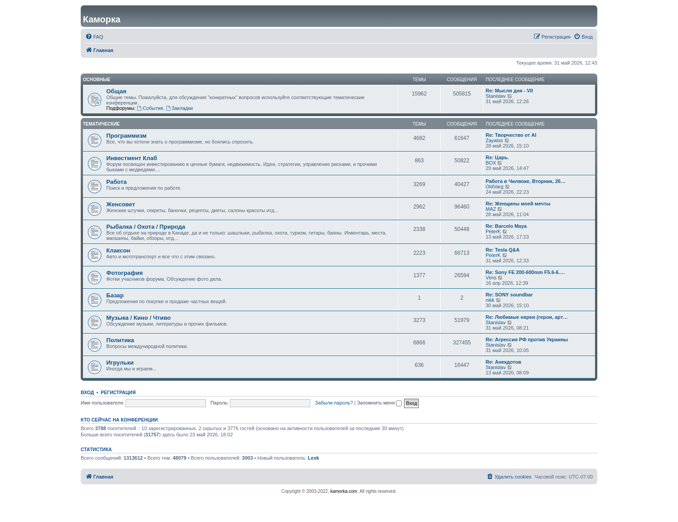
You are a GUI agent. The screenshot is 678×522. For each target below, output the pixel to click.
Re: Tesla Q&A (503, 249)
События (150, 108)
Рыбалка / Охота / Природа (145, 226)
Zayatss (494, 140)
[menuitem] (94, 36)
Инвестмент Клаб (131, 158)
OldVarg (495, 186)
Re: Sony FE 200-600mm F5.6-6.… (525, 272)
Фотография (124, 273)
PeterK (493, 231)
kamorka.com (343, 491)
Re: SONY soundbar (509, 294)
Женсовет (120, 204)
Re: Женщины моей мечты (518, 203)
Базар (115, 295)
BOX (491, 162)
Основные (96, 79)
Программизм (126, 135)
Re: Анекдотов (503, 362)
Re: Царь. (497, 157)
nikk (490, 300)
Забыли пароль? (334, 402)
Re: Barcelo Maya (506, 226)
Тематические (101, 124)
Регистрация (118, 392)
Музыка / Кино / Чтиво (138, 317)
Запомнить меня (379, 402)
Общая (116, 91)
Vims (491, 277)
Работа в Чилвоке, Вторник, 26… (525, 181)
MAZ (491, 209)
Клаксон (118, 250)
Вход (87, 392)
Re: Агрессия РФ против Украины (527, 339)
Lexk (313, 458)
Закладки (179, 108)
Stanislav (496, 96)
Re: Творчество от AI (511, 135)
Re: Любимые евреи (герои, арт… (527, 317)
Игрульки (120, 362)
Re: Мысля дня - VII (509, 90)
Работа (116, 181)
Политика (120, 340)
